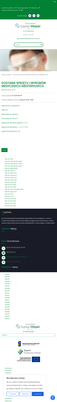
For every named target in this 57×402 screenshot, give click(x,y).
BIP (22, 10)
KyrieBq (7, 311)
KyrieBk (7, 297)
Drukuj (4, 150)
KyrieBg (7, 288)
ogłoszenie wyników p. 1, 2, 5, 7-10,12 (14, 127)
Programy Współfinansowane (9, 10)
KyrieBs (7, 316)
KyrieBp (7, 309)
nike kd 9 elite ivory (11, 173)
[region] (25, 386)
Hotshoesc (8, 373)
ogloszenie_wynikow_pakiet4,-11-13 (14, 123)
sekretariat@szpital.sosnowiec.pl (29, 38)
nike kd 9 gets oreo (11, 191)
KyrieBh (7, 291)
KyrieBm (7, 302)
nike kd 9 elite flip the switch (13, 161)
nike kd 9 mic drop (10, 182)
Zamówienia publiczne (7, 8)
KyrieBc (7, 279)
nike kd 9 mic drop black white (14, 189)
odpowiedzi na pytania (9, 114)
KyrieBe (7, 284)
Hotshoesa (8, 368)
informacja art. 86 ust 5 (9, 118)
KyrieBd (7, 281)
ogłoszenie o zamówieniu (10, 106)
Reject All (25, 394)
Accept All (38, 394)
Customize (12, 394)
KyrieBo (7, 307)
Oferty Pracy (34, 8)
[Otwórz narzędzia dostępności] (52, 397)
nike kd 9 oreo (9, 194)
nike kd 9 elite (9, 159)
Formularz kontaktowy (14, 261)
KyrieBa (7, 274)
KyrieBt (7, 318)
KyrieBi (7, 293)
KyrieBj (7, 295)
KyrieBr (7, 314)
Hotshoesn (8, 398)
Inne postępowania (22, 8)
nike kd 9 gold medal (11, 168)
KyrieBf (7, 286)
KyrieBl (7, 300)
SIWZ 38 (4, 110)
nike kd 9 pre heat (10, 198)
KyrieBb (7, 277)
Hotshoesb (8, 370)
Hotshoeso (8, 401)
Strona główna (6, 75)
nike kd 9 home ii (10, 171)
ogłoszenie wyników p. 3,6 (10, 131)
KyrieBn (7, 304)
